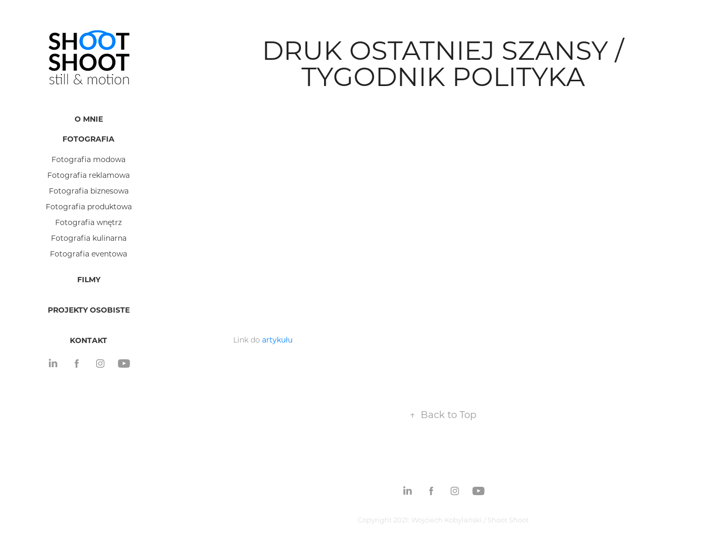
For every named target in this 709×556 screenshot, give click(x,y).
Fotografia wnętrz (88, 222)
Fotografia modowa (88, 159)
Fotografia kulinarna (89, 238)
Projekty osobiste (89, 310)
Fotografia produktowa (89, 206)
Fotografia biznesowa (89, 191)
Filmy (88, 279)
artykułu (277, 340)
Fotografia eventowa (88, 254)
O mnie (89, 119)
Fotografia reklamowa (88, 175)
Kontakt (88, 340)
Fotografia (88, 139)
